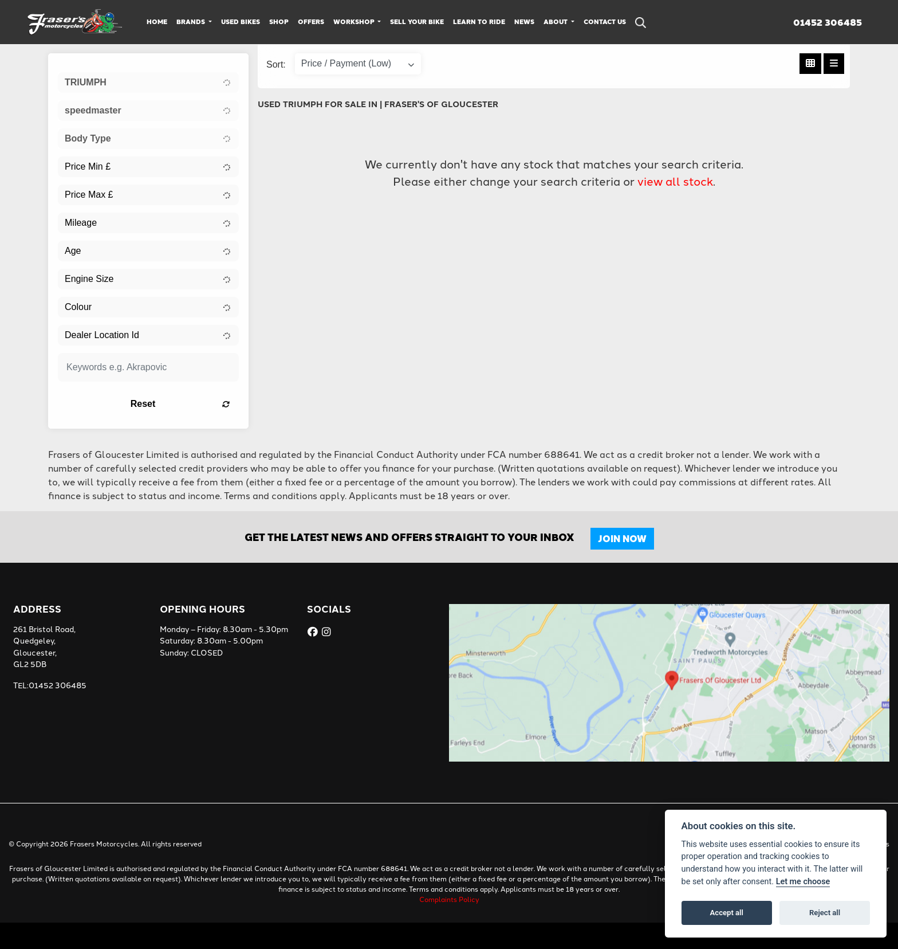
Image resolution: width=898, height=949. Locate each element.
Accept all (726, 912)
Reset (180, 404)
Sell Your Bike (417, 21)
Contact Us (605, 21)
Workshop (354, 21)
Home (157, 21)
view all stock (675, 180)
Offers (311, 21)
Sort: (276, 64)
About (556, 21)
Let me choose (803, 882)
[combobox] (148, 82)
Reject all (824, 912)
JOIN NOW (622, 538)
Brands (191, 21)
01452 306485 (827, 22)
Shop (279, 21)
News (524, 21)
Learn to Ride (479, 21)
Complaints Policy (449, 899)
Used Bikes (240, 21)
